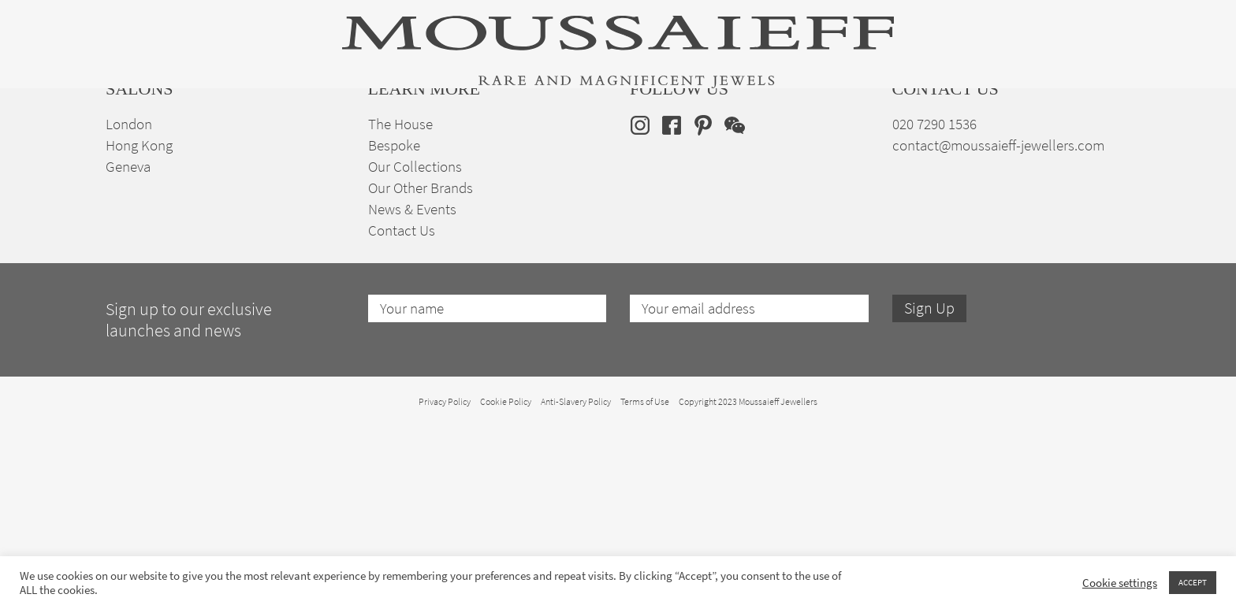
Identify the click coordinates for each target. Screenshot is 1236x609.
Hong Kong (139, 327)
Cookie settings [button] (1119, 583)
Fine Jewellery (312, 152)
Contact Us (401, 412)
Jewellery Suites (444, 152)
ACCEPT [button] (1192, 582)
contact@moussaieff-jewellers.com (998, 327)
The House (956, 152)
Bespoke (394, 327)
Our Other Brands (420, 370)
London (129, 306)
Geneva (128, 349)
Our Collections (415, 349)
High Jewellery (186, 152)
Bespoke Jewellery (828, 152)
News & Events (412, 391)
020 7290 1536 (934, 306)
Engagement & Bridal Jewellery (632, 152)
